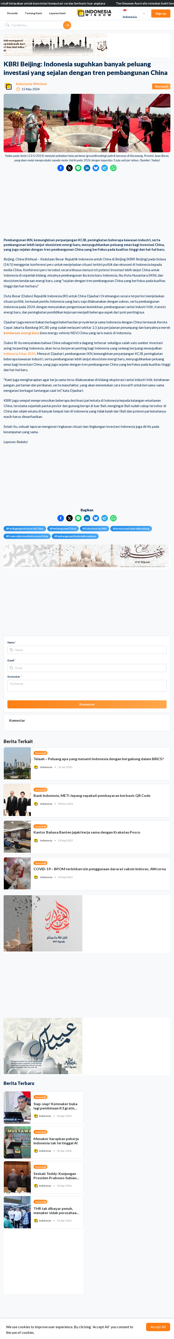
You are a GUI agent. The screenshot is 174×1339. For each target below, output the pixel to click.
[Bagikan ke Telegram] (104, 168)
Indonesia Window (31, 83)
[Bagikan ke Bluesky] (96, 168)
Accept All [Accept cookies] (158, 1327)
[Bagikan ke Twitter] (69, 168)
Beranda (12, 13)
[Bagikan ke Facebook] (60, 168)
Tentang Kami (33, 13)
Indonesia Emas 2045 (20, 354)
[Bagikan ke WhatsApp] (113, 168)
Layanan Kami (57, 13)
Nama (11, 642)
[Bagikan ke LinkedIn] (87, 168)
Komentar (14, 676)
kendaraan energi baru (21, 333)
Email (11, 660)
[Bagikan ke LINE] (78, 168)
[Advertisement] (87, 205)
